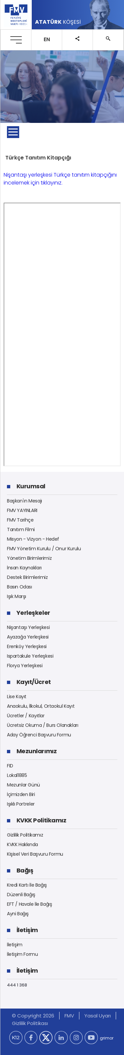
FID (10, 765)
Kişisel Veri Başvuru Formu (35, 854)
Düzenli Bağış (21, 894)
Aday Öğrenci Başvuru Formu (39, 734)
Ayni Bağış (18, 913)
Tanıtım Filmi (21, 529)
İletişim (14, 944)
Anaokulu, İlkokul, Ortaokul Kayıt (40, 706)
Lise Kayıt (16, 696)
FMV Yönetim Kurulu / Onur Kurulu (44, 548)
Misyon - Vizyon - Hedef (33, 539)
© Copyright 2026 (33, 1015)
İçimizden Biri (21, 794)
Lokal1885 (17, 775)
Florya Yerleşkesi (24, 665)
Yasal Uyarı (97, 1015)
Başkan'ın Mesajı (24, 501)
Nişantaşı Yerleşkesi (28, 627)
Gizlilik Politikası (30, 1023)
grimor (106, 1038)
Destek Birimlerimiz (27, 577)
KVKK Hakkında (22, 844)
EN (47, 39)
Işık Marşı (16, 596)
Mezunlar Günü (23, 785)
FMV (69, 1015)
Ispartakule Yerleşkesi (30, 656)
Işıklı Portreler (21, 804)
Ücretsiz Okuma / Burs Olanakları (42, 725)
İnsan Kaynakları (24, 567)
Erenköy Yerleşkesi (27, 646)
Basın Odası (19, 587)
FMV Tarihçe (20, 520)
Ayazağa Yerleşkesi (28, 637)
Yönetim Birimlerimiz (29, 558)
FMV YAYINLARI (22, 510)
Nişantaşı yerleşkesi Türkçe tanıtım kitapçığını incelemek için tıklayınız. (60, 178)
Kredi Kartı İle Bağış (27, 885)
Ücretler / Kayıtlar (26, 715)
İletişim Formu (22, 954)
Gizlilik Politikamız (25, 835)
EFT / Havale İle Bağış (29, 904)
